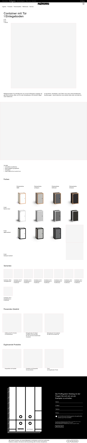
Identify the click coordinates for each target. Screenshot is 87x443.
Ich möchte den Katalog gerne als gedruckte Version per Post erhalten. (70, 416)
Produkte (9, 6)
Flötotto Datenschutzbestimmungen (61, 422)
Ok (68, 441)
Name (57, 401)
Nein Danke (74, 441)
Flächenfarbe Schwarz (73, 187)
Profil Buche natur (7, 208)
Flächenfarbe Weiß (20, 187)
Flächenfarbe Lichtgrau (37, 187)
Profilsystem (12, 1)
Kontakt (34, 1)
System (4, 6)
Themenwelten (17, 6)
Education (5, 1)
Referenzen (25, 6)
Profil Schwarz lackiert (8, 254)
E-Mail (57, 405)
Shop (83, 1)
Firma (57, 412)
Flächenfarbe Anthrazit (55, 187)
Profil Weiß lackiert (7, 231)
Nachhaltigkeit (21, 1)
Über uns (28, 1)
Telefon (57, 409)
